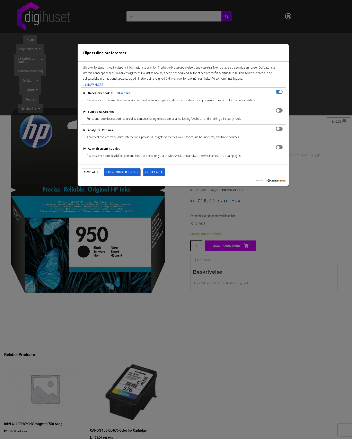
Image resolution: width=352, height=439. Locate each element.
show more (94, 84)
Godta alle (154, 172)
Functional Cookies (101, 112)
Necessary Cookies (101, 93)
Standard (123, 93)
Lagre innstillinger (122, 172)
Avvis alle (91, 172)
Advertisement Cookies (104, 148)
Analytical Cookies (100, 130)
